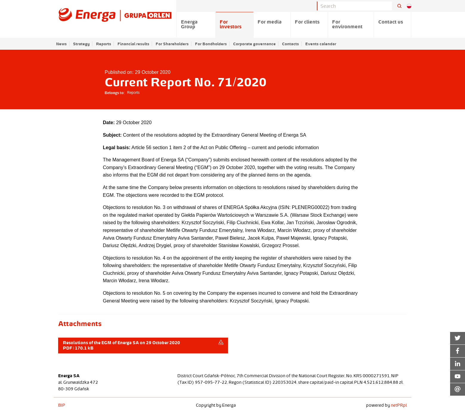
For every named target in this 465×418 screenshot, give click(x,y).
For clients (307, 22)
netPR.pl (399, 405)
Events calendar (320, 43)
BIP (61, 405)
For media (270, 22)
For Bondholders (211, 43)
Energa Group (189, 24)
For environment (347, 24)
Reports (103, 43)
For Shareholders (172, 43)
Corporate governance (254, 43)
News (61, 43)
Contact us (390, 22)
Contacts (290, 43)
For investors (230, 24)
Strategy (81, 43)
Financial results (133, 43)
